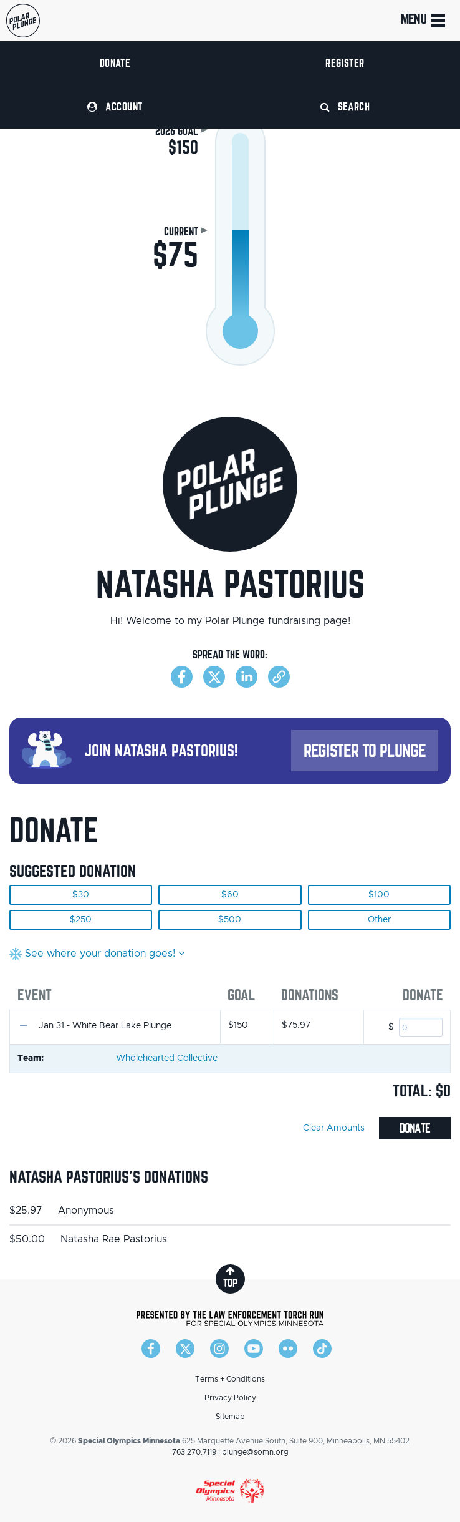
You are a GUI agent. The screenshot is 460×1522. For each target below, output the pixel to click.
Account (114, 106)
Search (345, 106)
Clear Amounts (334, 1128)
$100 (379, 894)
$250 (81, 919)
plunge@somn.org (255, 1452)
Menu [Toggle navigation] (424, 20)
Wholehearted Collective (167, 1058)
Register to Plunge (365, 750)
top (230, 1277)
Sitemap (230, 1416)
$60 (230, 894)
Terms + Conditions (230, 1379)
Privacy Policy (230, 1398)
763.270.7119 (194, 1452)
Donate (115, 63)
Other (379, 919)
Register (345, 63)
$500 (229, 919)
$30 (80, 894)
